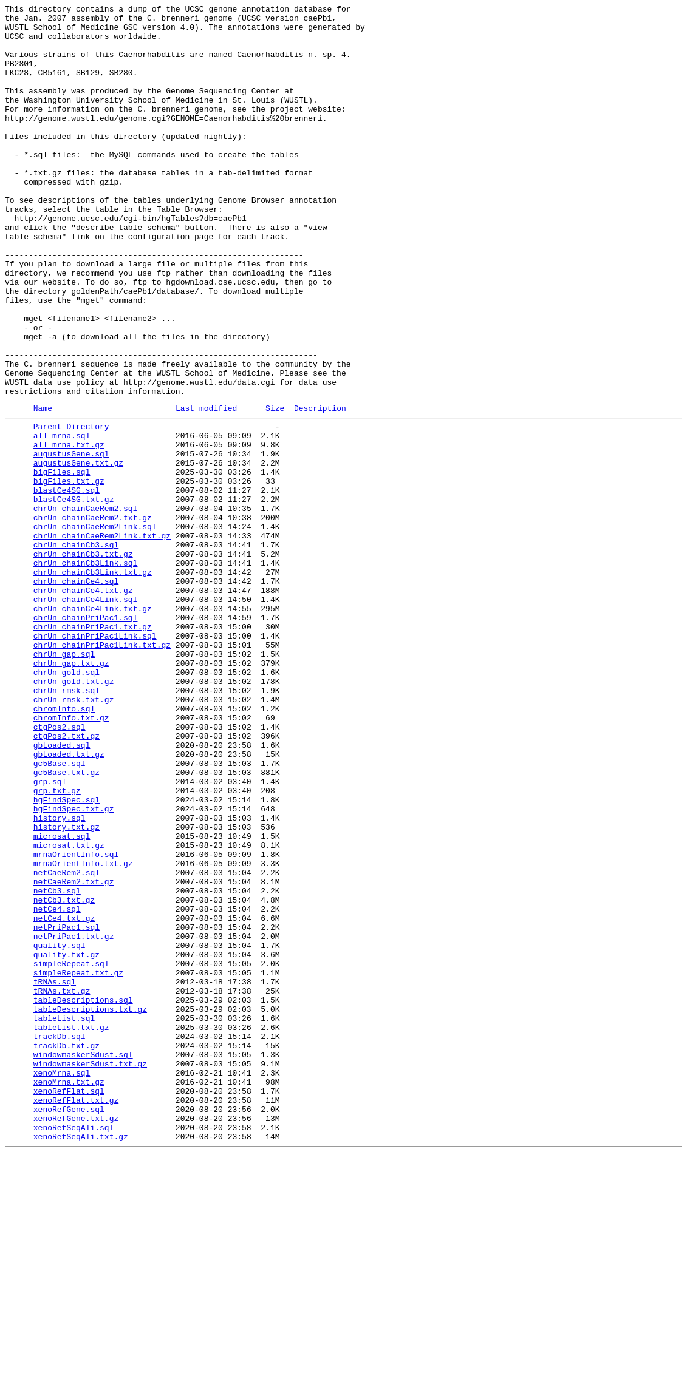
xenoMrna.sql (62, 1283)
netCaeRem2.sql (66, 1043)
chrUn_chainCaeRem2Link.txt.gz (102, 639)
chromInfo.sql (64, 846)
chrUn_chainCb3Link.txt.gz (92, 682)
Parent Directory (71, 508)
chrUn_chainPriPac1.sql (85, 737)
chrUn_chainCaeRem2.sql (85, 606)
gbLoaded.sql (62, 890)
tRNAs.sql (54, 1174)
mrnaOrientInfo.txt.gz (83, 1032)
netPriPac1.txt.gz (73, 1119)
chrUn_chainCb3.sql (75, 650)
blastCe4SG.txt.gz (73, 595)
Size (274, 488)
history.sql (59, 977)
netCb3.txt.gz (64, 1076)
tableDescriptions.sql (83, 1196)
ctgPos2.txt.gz (66, 879)
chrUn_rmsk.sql (66, 824)
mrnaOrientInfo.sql (75, 1021)
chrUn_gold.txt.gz (73, 813)
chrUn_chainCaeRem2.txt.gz (92, 617)
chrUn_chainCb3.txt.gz (83, 661)
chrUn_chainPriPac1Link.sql (95, 759)
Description (320, 488)
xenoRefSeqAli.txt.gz (80, 1360)
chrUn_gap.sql (64, 781)
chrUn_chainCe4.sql (75, 693)
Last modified (206, 488)
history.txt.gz (66, 988)
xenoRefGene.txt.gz (75, 1338)
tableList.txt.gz (71, 1229)
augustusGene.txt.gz (78, 551)
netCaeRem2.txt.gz (73, 1054)
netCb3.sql (57, 1065)
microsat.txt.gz (68, 1010)
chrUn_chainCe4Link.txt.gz (92, 726)
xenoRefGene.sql (68, 1327)
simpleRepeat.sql (71, 1152)
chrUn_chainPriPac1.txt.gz (92, 748)
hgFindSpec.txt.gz (73, 966)
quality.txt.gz (66, 1141)
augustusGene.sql (71, 540)
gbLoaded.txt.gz (68, 901)
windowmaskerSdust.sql (83, 1261)
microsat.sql (62, 999)
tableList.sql (64, 1218)
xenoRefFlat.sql (68, 1305)
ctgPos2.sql (59, 868)
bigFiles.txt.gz (68, 573)
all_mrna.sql (62, 518)
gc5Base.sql (59, 912)
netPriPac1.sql (66, 1108)
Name (42, 488)
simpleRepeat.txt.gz (78, 1163)
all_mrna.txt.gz (68, 529)
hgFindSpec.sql (66, 955)
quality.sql (59, 1130)
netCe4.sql (57, 1087)
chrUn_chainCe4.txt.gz (83, 704)
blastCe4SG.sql (66, 584)
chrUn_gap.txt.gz (71, 792)
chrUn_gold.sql (66, 803)
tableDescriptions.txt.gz (90, 1207)
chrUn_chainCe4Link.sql (85, 715)
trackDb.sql (59, 1240)
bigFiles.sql (62, 562)
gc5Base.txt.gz (66, 923)
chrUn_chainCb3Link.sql (85, 671)
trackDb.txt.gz (66, 1250)
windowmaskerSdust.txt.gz (90, 1272)
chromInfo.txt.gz (71, 857)
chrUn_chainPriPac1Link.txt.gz (102, 770)
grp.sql (50, 934)
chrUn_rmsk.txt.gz (73, 835)
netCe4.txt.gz (64, 1098)
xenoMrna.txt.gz (68, 1294)
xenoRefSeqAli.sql (73, 1349)
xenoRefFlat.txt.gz (75, 1316)
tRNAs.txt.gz (62, 1185)
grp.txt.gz (57, 945)
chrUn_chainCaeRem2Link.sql (95, 628)
